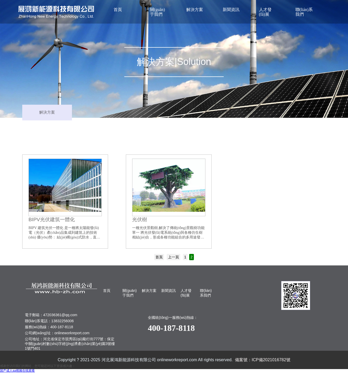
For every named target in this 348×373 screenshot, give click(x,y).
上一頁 (173, 257)
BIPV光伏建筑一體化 (52, 219)
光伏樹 (139, 219)
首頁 (118, 9)
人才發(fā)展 (265, 11)
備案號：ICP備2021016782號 (262, 360)
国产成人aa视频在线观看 (17, 370)
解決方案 (194, 9)
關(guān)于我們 (157, 11)
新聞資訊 (231, 9)
